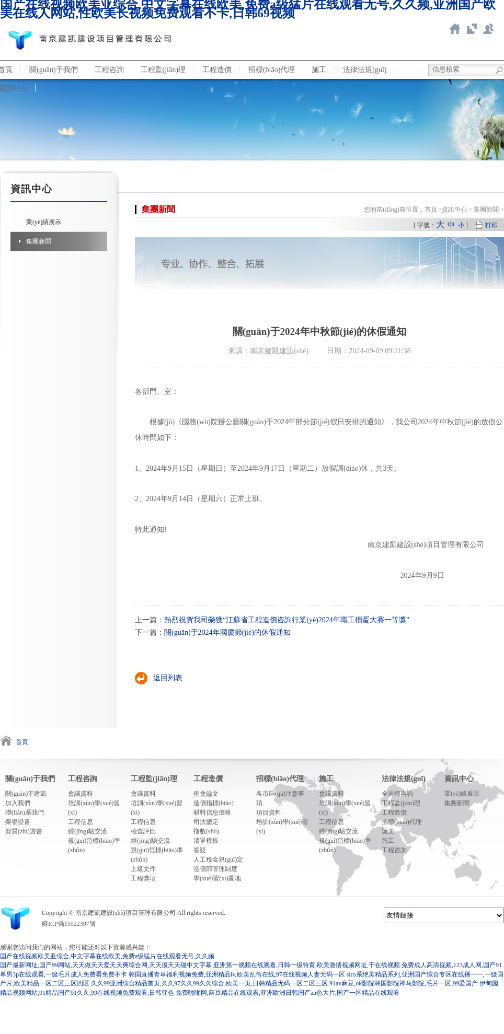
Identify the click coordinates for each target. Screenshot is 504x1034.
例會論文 (206, 793)
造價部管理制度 (215, 869)
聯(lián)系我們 (488, 28)
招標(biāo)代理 (271, 70)
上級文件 (143, 869)
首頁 (431, 209)
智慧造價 (471, 28)
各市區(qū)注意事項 (280, 798)
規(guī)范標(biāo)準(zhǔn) (94, 845)
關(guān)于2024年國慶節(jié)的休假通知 (227, 632)
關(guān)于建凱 (26, 793)
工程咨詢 (109, 70)
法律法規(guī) (364, 70)
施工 (319, 70)
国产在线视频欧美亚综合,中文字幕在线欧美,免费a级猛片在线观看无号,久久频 (107, 956)
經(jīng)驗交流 (87, 831)
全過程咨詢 (397, 793)
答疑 (199, 850)
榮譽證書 (17, 822)
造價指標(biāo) (213, 803)
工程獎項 (143, 878)
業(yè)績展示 (43, 222)
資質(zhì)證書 (23, 831)
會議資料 (80, 793)
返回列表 (167, 678)
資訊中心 (454, 209)
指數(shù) (206, 831)
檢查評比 (143, 831)
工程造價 (217, 70)
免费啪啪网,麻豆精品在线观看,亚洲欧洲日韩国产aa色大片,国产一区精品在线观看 (287, 992)
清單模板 (206, 840)
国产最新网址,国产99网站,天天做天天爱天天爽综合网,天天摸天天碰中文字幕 (106, 965)
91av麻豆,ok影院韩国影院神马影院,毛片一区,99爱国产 (403, 983)
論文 (388, 831)
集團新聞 (38, 241)
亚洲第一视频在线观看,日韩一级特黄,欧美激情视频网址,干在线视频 (306, 965)
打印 (491, 225)
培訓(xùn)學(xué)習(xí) (94, 807)
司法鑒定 (206, 822)
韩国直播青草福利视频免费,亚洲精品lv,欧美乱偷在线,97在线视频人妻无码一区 (237, 974)
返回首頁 (455, 28)
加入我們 (17, 803)
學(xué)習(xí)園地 (217, 878)
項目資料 (268, 812)
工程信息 (80, 822)
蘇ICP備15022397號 (69, 923)
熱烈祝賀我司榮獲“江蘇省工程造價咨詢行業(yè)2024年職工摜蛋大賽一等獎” (286, 620)
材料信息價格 (212, 812)
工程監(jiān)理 (163, 70)
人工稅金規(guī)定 (218, 859)
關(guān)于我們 (53, 70)
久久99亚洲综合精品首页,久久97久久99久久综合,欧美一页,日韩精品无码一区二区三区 (209, 983)
